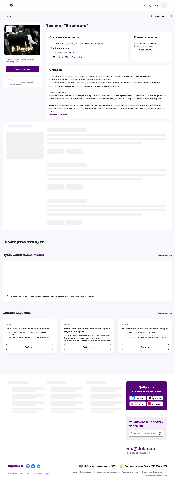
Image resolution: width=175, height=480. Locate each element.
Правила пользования (130, 472)
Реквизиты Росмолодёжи (81, 472)
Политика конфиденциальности (154, 472)
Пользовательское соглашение (106, 472)
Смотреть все (165, 255)
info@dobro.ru (140, 448)
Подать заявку (22, 69)
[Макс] (28, 466)
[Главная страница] (11, 5)
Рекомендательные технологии (155, 475)
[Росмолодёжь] (44, 474)
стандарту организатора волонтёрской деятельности (23, 82)
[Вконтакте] (33, 466)
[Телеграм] (38, 466)
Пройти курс (29, 347)
